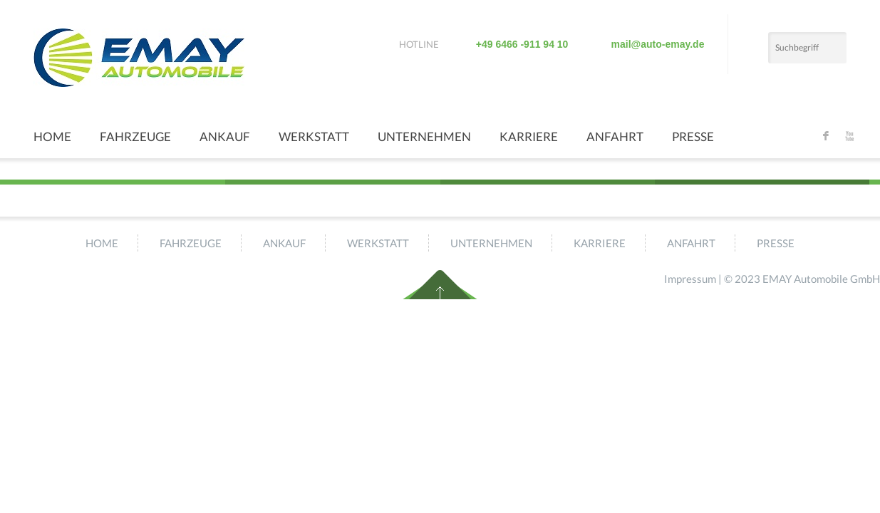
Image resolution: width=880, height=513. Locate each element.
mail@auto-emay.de (658, 44)
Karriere (528, 136)
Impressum (690, 278)
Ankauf (225, 136)
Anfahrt (614, 136)
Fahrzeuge (135, 136)
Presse (693, 136)
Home (52, 136)
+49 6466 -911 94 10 (522, 44)
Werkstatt (314, 136)
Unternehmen (424, 136)
